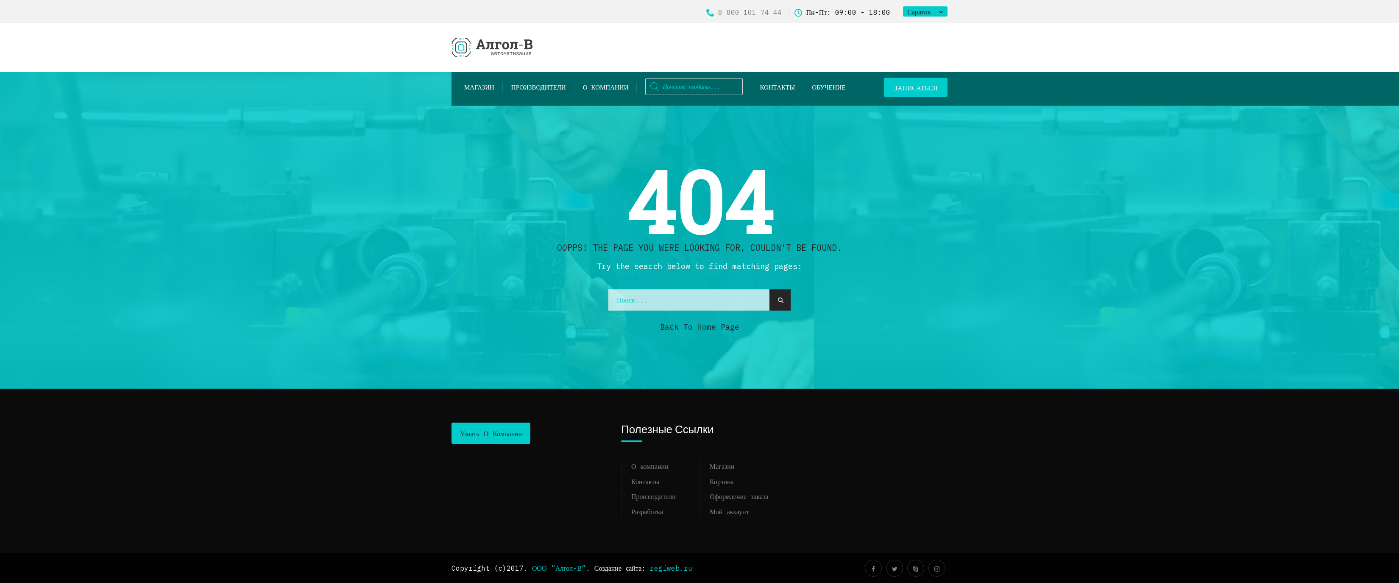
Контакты (777, 87)
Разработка (647, 511)
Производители (653, 496)
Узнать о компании (491, 433)
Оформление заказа (739, 496)
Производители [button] (538, 87)
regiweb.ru (671, 568)
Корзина (722, 481)
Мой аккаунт (729, 511)
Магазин (722, 466)
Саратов (919, 12)
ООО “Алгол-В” (559, 568)
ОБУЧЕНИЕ (828, 87)
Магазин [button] (479, 87)
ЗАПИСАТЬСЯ (916, 88)
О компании (606, 87)
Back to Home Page (699, 327)
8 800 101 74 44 (744, 12)
